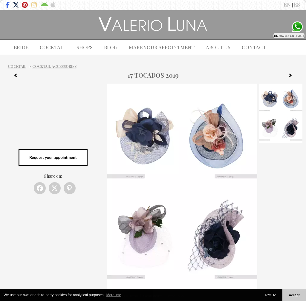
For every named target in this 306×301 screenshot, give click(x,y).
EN (287, 4)
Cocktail (17, 66)
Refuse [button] (270, 295)
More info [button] (113, 295)
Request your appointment (52, 157)
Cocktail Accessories (54, 66)
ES (297, 4)
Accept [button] (294, 295)
